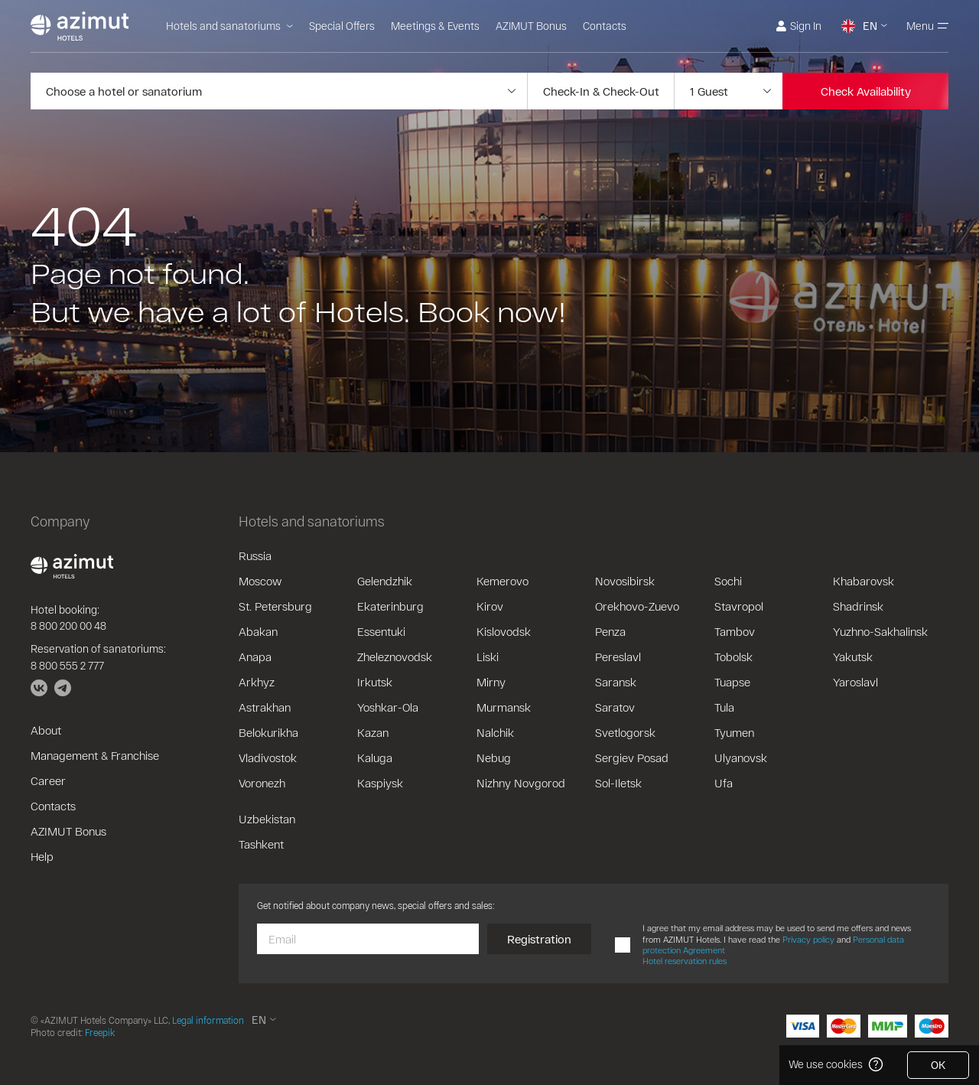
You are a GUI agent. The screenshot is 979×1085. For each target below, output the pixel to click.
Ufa (723, 783)
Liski (487, 656)
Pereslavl (618, 656)
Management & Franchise (95, 755)
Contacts (604, 25)
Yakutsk (853, 656)
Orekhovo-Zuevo (637, 606)
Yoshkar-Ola (387, 707)
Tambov (734, 631)
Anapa (255, 656)
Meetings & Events (435, 25)
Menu (927, 25)
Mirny (491, 682)
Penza (610, 631)
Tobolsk (733, 656)
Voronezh (262, 783)
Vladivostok (268, 757)
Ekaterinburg (390, 606)
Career (48, 780)
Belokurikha (268, 732)
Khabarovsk (863, 581)
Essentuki (381, 631)
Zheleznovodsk (394, 656)
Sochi (728, 581)
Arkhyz (257, 682)
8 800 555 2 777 (67, 665)
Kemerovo (502, 581)
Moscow (260, 581)
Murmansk (503, 707)
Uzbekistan (267, 819)
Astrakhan (265, 707)
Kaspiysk (380, 783)
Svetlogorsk (625, 732)
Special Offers (342, 25)
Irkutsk (374, 682)
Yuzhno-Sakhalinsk (880, 631)
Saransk (615, 682)
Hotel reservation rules (684, 961)
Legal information (208, 1020)
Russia (255, 555)
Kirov (489, 606)
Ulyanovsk (740, 757)
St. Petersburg (275, 606)
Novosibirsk (625, 581)
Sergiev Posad (631, 757)
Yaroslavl (855, 682)
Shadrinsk (858, 606)
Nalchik (495, 732)
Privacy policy (808, 939)
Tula (724, 707)
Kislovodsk (503, 631)
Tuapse (732, 682)
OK (938, 1064)
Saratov (615, 707)
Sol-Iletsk (618, 783)
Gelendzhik (384, 581)
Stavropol (738, 606)
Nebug (493, 757)
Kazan (373, 732)
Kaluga (374, 757)
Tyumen (734, 732)
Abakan (258, 631)
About (46, 730)
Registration (539, 939)
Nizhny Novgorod (520, 783)
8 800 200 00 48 (68, 625)
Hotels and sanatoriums (229, 25)
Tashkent (261, 844)
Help (42, 856)
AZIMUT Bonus (531, 25)
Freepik (100, 1032)
